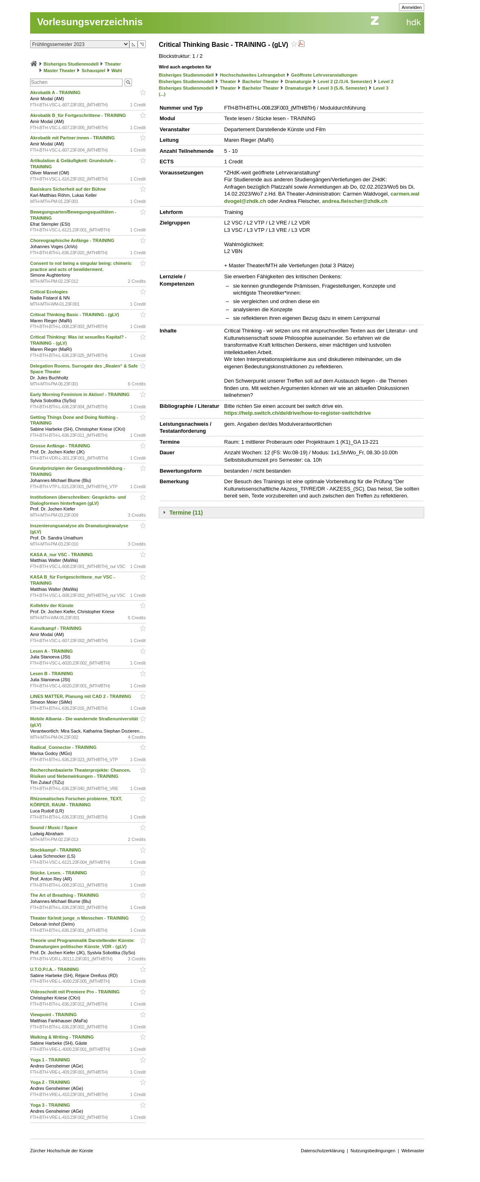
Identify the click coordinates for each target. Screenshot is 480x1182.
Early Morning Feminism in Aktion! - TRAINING (80, 394)
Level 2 (385, 81)
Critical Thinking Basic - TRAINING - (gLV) (75, 314)
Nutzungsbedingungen (373, 1150)
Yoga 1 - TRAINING (50, 1059)
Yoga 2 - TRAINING (50, 1082)
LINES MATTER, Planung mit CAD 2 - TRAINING (81, 696)
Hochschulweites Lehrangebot (252, 75)
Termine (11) (186, 512)
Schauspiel (93, 70)
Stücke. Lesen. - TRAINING (59, 872)
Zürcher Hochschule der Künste (61, 1150)
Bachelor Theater (260, 81)
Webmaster (412, 1150)
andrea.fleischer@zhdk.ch (355, 201)
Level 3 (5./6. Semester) (342, 88)
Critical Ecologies (49, 291)
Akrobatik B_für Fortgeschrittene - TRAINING (78, 115)
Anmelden (411, 7)
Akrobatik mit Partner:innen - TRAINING (73, 137)
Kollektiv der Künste (52, 605)
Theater (113, 64)
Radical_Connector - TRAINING (64, 747)
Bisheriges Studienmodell (71, 64)
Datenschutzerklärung (322, 1150)
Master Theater (59, 70)
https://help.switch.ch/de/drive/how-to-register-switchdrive (297, 413)
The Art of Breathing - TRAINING (65, 895)
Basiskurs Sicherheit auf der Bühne (68, 189)
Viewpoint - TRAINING (54, 1014)
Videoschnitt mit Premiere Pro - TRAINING (75, 991)
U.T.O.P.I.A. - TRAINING (55, 969)
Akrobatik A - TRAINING (56, 92)
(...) (162, 94)
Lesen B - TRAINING (52, 673)
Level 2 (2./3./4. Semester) (345, 81)
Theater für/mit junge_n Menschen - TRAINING (80, 918)
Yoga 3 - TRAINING (50, 1105)
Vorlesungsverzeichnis (90, 21)
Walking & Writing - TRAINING (62, 1037)
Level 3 (380, 88)
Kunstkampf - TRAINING (56, 628)
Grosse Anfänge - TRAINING (61, 445)
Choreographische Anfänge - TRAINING (73, 240)
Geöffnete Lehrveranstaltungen (324, 75)
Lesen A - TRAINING (52, 651)
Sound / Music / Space (54, 827)
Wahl (117, 70)
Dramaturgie (298, 81)
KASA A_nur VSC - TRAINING (62, 554)
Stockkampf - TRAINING (56, 849)
